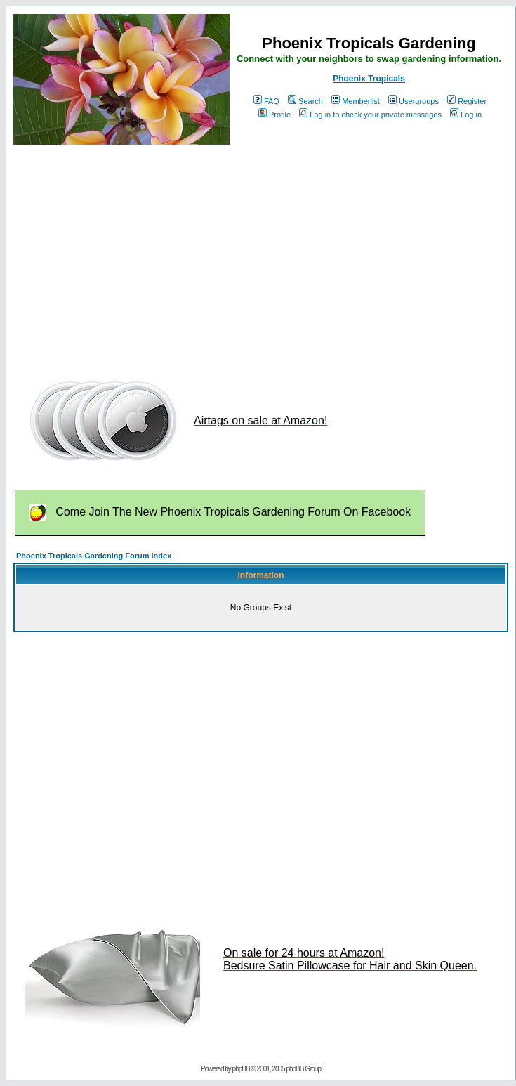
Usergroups (413, 101)
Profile (274, 114)
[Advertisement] (253, 255)
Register (467, 101)
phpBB (241, 1069)
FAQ (266, 101)
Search (305, 101)
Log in (466, 114)
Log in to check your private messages (370, 114)
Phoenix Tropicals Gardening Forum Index (93, 555)
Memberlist (355, 101)
